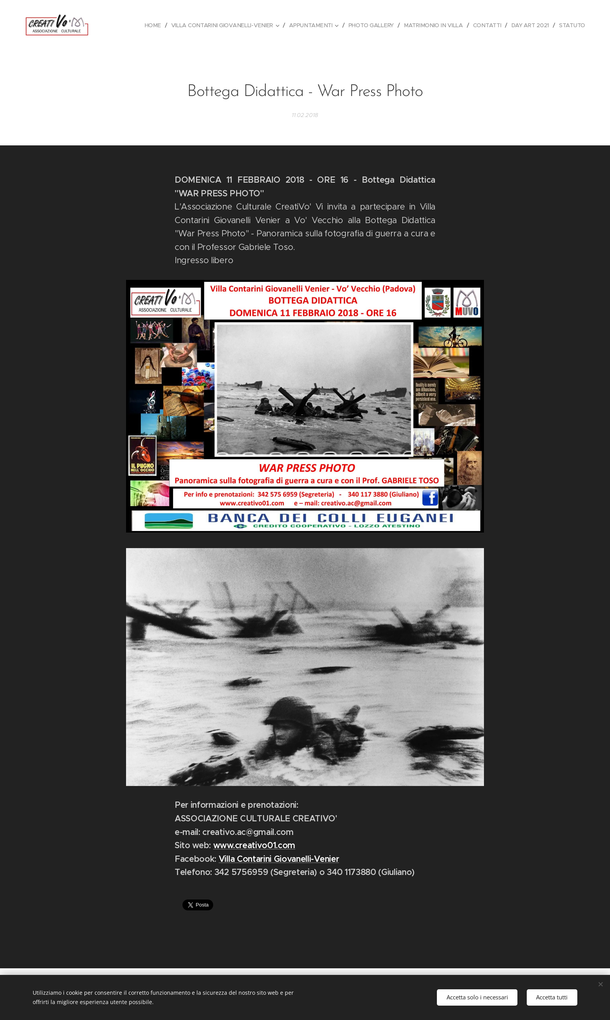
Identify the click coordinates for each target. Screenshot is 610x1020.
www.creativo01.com (254, 845)
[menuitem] (151, 25)
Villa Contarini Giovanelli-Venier (279, 859)
